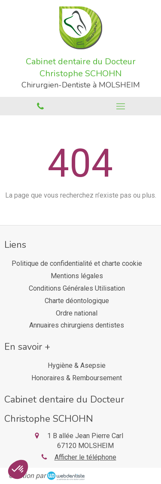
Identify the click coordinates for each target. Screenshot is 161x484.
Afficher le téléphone (85, 457)
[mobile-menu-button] (121, 106)
